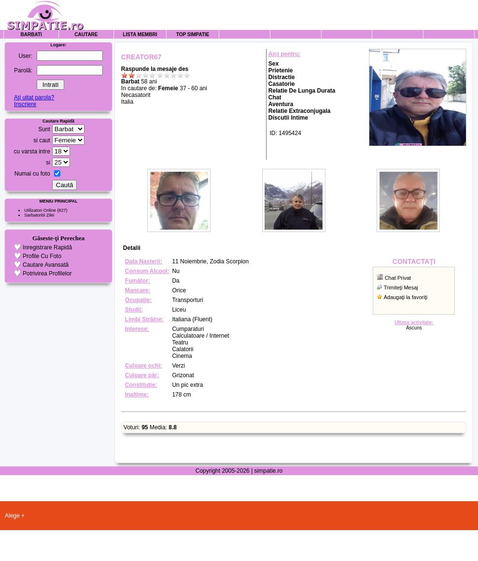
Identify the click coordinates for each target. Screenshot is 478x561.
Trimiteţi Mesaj (401, 287)
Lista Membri (140, 34)
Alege (12, 515)
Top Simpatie (193, 34)
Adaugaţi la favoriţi (406, 297)
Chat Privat (398, 278)
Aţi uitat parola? (34, 97)
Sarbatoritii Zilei (39, 215)
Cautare (86, 34)
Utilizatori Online (40, 210)
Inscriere (25, 104)
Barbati (31, 34)
